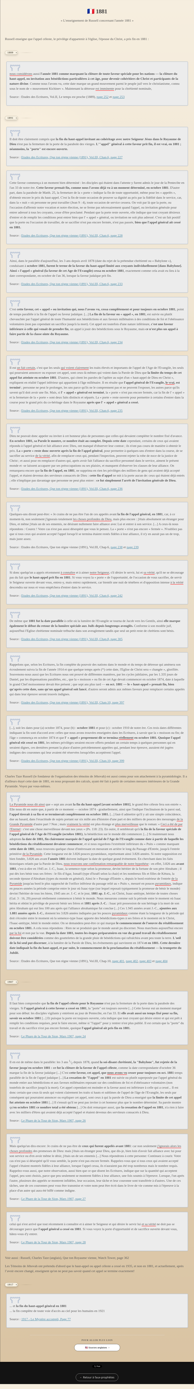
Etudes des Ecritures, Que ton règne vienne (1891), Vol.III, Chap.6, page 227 (72, 157)
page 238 (117, 547)
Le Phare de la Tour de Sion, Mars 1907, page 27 (53, 1199)
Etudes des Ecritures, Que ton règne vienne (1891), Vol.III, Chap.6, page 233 (72, 284)
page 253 (119, 97)
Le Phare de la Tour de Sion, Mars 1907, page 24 (53, 1036)
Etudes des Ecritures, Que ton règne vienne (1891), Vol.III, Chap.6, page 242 (72, 595)
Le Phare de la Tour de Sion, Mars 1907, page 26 (53, 1120)
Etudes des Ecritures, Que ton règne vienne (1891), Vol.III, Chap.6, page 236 (72, 488)
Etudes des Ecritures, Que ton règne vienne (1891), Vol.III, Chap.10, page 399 (72, 761)
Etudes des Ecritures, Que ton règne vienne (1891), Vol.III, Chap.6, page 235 (72, 410)
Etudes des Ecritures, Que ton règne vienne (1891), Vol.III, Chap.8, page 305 (72, 639)
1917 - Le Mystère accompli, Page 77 (46, 1319)
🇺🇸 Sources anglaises (96, 1347)
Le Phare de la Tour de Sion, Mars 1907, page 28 (53, 1242)
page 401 (118, 961)
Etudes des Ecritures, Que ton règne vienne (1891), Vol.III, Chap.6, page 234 (72, 342)
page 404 (162, 961)
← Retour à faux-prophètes (97, 1377)
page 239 (133, 547)
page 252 (103, 97)
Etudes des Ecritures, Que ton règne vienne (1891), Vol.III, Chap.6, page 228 (72, 235)
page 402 (132, 961)
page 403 (145, 961)
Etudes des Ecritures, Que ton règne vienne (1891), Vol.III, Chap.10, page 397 (72, 702)
